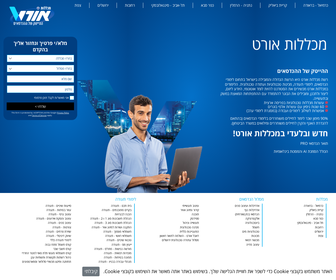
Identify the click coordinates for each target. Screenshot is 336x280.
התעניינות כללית (189, 231)
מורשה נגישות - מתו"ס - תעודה (113, 249)
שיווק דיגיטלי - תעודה (58, 236)
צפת (78, 5)
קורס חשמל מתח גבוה (58, 244)
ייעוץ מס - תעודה (122, 244)
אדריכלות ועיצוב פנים (247, 206)
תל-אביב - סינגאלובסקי (168, 5)
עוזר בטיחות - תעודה (58, 210)
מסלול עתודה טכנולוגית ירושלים (180, 240)
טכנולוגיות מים (250, 231)
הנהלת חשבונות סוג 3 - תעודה (113, 223)
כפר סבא (207, 5)
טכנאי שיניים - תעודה (119, 240)
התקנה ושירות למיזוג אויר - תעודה (112, 227)
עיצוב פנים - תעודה (59, 223)
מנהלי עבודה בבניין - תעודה (115, 261)
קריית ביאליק (277, 5)
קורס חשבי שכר (62, 249)
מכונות (255, 236)
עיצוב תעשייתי (190, 206)
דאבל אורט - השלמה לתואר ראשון (179, 236)
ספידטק (194, 218)
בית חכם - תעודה (121, 206)
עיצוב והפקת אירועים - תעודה (53, 218)
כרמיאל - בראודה (315, 5)
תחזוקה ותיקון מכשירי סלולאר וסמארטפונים (46, 261)
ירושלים (103, 5)
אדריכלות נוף (251, 210)
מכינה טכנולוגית (189, 227)
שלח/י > (40, 106)
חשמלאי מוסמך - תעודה (117, 231)
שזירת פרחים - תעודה (58, 231)
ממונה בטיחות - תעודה (118, 257)
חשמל (255, 227)
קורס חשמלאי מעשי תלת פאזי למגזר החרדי (46, 253)
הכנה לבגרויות (123, 214)
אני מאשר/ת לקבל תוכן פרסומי (51, 98)
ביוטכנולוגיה (252, 223)
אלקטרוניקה (252, 218)
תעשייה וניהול (191, 223)
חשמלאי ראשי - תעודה (118, 236)
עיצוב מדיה (252, 244)
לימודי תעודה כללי (60, 240)
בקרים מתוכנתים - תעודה (117, 210)
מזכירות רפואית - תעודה (118, 253)
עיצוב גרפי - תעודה (59, 214)
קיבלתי (91, 271)
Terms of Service (39, 115)
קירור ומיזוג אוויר (190, 210)
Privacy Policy (63, 112)
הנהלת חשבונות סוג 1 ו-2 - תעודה (111, 218)
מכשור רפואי (252, 240)
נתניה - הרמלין (241, 5)
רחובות (130, 5)
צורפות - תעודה (61, 227)
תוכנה (195, 214)
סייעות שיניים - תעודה (58, 206)
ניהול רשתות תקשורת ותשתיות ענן (51, 257)
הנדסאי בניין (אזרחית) (247, 214)
